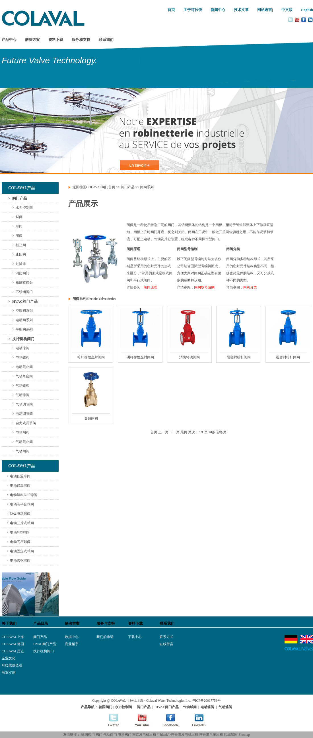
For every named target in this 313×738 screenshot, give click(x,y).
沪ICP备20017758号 (206, 701)
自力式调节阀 (26, 423)
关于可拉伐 (193, 10)
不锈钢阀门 (24, 292)
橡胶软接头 (24, 283)
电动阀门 (124, 735)
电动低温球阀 (20, 476)
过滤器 (21, 264)
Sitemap (244, 735)
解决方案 (32, 39)
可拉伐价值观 (12, 665)
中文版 (287, 10)
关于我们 (9, 623)
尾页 (183, 432)
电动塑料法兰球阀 (23, 495)
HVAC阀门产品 (25, 301)
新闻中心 (218, 10)
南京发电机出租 (144, 735)
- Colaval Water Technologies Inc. (167, 701)
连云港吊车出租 (211, 735)
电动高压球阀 (20, 542)
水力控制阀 (24, 208)
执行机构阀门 (23, 339)
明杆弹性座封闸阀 (140, 357)
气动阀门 (110, 735)
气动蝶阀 (22, 386)
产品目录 (40, 623)
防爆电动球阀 (20, 514)
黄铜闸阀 (91, 419)
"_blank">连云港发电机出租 (177, 735)
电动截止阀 (24, 367)
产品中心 (9, 39)
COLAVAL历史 (13, 651)
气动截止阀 (24, 442)
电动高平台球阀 (22, 504)
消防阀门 (22, 273)
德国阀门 (88, 735)
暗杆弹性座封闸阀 (91, 357)
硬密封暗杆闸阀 (288, 357)
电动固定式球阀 (22, 551)
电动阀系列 (24, 320)
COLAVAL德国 (13, 644)
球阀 (19, 226)
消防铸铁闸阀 (189, 357)
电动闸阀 (22, 432)
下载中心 (135, 637)
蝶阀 (19, 217)
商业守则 (8, 672)
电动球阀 (22, 348)
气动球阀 (22, 395)
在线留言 (166, 644)
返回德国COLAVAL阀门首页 (94, 187)
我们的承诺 (105, 637)
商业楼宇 (72, 644)
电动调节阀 (24, 414)
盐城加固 (231, 735)
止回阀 (21, 254)
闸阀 (19, 236)
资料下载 (55, 39)
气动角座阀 (24, 376)
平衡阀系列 (24, 329)
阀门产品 (19, 198)
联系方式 (166, 637)
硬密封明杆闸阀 (239, 357)
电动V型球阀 (20, 532)
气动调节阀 (24, 404)
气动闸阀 (22, 451)
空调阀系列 (24, 311)
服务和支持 (81, 39)
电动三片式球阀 (22, 523)
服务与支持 (105, 623)
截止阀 (21, 245)
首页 (171, 10)
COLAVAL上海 (13, 637)
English (307, 10)
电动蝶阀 (22, 357)
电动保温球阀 (20, 486)
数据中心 (72, 637)
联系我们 (106, 39)
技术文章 (241, 10)
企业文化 (8, 658)
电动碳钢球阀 (20, 561)
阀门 (99, 735)
